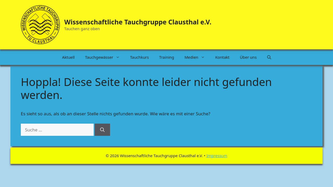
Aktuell (68, 57)
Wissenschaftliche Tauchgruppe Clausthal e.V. (137, 21)
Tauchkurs (139, 57)
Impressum (216, 155)
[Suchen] (102, 130)
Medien (197, 57)
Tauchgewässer (105, 57)
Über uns (248, 57)
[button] (269, 57)
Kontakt (222, 57)
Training (166, 57)
